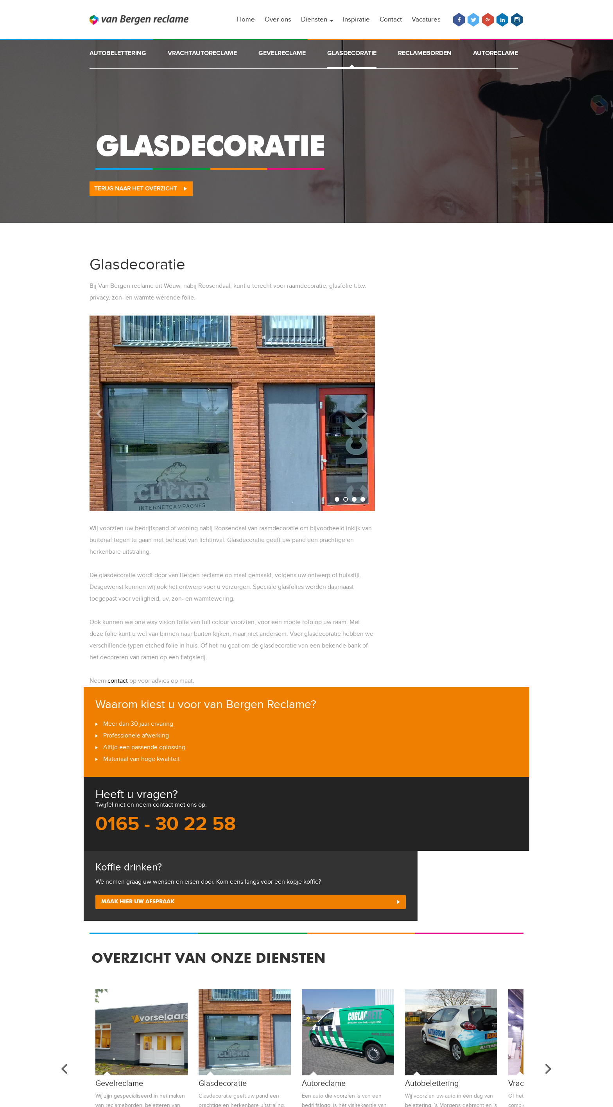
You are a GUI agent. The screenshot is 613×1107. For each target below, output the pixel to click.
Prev (99, 413)
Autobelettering (118, 53)
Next (364, 413)
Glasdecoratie (351, 53)
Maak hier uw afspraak (139, 904)
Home (246, 19)
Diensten (314, 19)
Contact (391, 19)
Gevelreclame (282, 53)
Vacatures (426, 19)
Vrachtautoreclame (202, 53)
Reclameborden (425, 53)
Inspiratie (356, 19)
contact (118, 681)
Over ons (278, 19)
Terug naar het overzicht (135, 188)
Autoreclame (495, 53)
